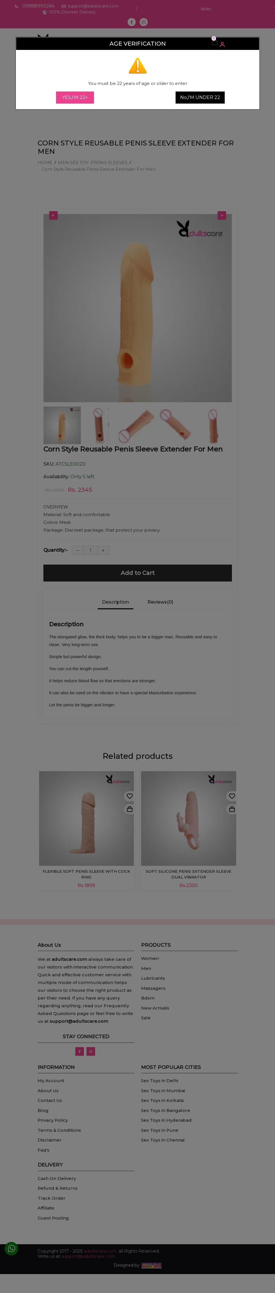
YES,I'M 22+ (75, 97)
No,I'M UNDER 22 (200, 97)
